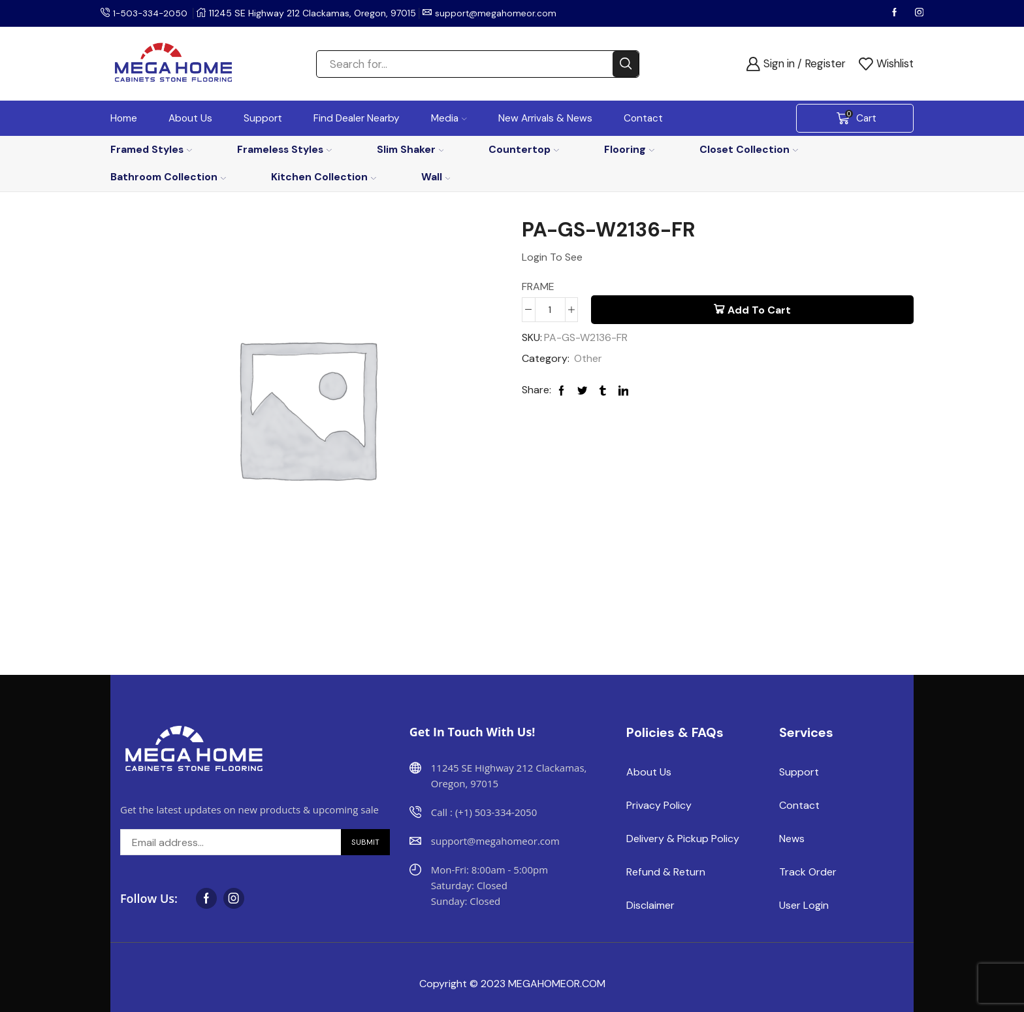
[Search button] (626, 64)
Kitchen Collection (323, 177)
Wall (436, 177)
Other (588, 359)
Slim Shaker (410, 149)
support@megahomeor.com (499, 13)
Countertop (523, 149)
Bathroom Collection (168, 177)
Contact (643, 118)
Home (123, 118)
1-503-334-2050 (151, 13)
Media (449, 118)
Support (263, 118)
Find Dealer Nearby (356, 118)
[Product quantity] (550, 309)
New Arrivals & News (545, 118)
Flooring (629, 149)
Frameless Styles (284, 149)
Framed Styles (151, 149)
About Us (190, 118)
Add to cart (759, 310)
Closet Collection (748, 149)
